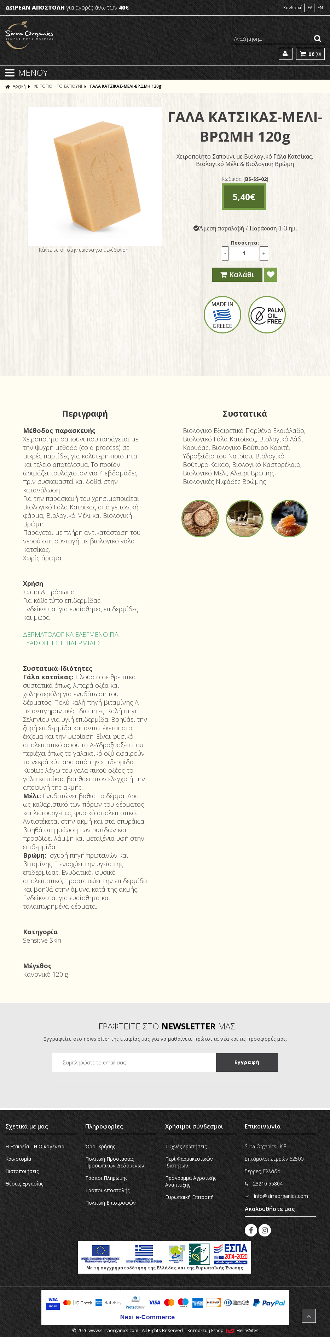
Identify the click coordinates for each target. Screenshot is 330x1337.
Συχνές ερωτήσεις (186, 1146)
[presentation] (106, 1085)
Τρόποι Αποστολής (107, 1190)
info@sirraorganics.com (276, 1196)
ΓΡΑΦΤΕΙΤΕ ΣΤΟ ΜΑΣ (166, 1026)
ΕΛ (310, 8)
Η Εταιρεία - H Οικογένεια (34, 1146)
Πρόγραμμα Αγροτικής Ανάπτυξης (190, 1181)
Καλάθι (237, 274)
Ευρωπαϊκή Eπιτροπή (189, 1197)
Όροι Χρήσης (100, 1146)
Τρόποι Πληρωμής (106, 1178)
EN (320, 8)
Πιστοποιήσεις (22, 1171)
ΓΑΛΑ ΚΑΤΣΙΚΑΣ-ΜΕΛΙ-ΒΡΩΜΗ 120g (126, 86)
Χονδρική (292, 8)
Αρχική (15, 86)
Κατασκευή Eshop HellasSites (222, 1330)
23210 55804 (264, 1183)
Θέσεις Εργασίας (24, 1183)
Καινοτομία (18, 1158)
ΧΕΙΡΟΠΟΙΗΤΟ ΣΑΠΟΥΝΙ (58, 86)
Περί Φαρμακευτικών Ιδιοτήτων (189, 1162)
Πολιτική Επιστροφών (110, 1202)
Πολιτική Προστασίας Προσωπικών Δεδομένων (114, 1162)
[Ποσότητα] (244, 253)
